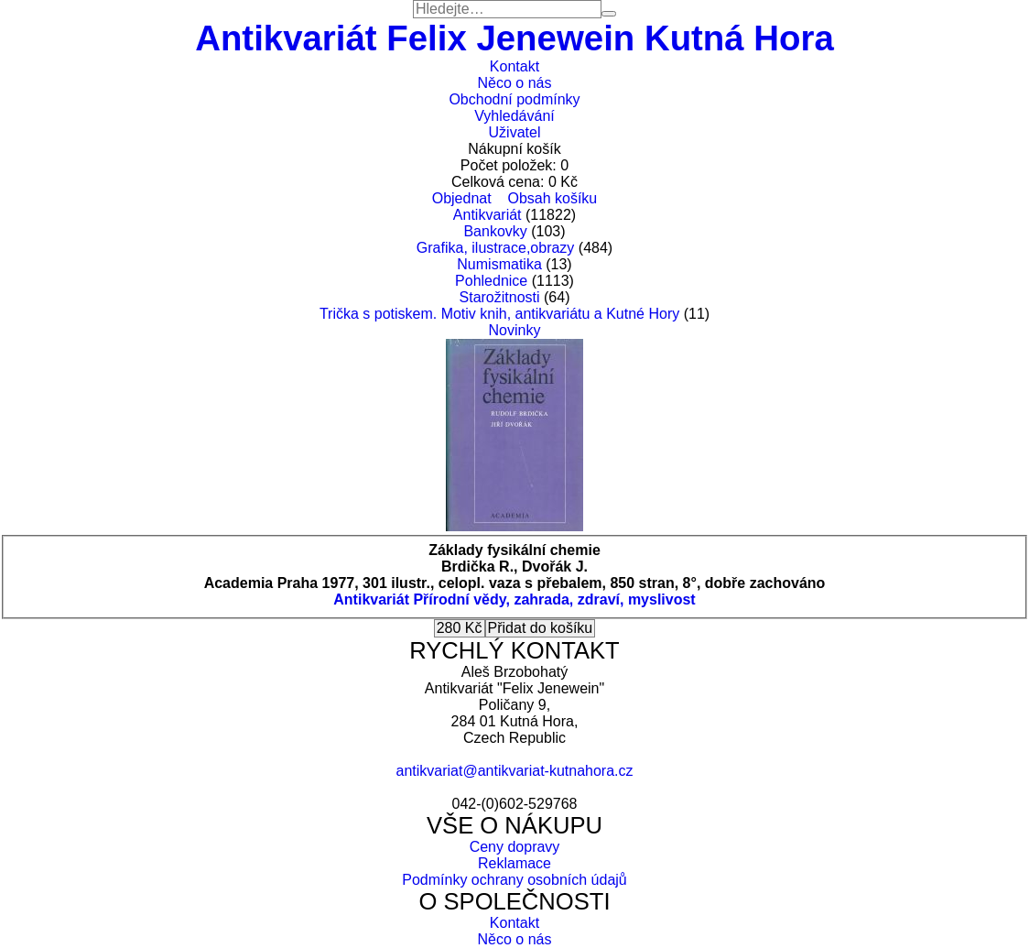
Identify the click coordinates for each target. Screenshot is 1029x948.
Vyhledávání (514, 116)
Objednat (462, 198)
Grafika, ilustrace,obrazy (496, 248)
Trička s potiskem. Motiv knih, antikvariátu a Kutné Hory (499, 313)
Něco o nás (515, 83)
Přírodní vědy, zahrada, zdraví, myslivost (554, 599)
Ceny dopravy (515, 847)
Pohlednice (491, 281)
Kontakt (514, 66)
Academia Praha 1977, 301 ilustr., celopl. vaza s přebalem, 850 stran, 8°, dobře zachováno (515, 583)
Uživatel (515, 132)
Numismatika (499, 264)
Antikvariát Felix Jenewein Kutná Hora (514, 38)
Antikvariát (487, 215)
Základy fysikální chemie (514, 550)
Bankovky (494, 231)
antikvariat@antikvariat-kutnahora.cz (514, 771)
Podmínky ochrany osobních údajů (514, 880)
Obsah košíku (552, 198)
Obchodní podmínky (514, 99)
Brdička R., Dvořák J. (514, 566)
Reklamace (514, 863)
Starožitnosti (500, 297)
